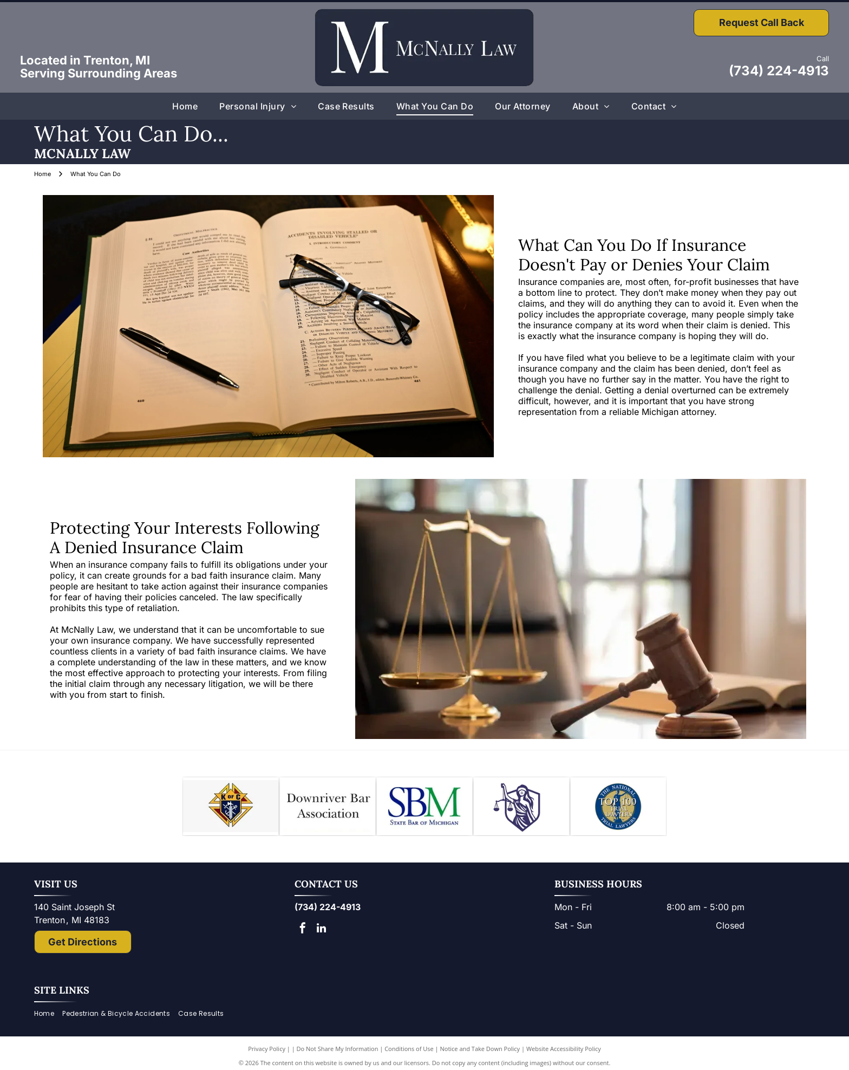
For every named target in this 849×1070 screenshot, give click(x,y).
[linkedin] (322, 936)
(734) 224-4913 (779, 71)
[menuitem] (184, 106)
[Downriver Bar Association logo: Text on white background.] (327, 809)
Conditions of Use (409, 1056)
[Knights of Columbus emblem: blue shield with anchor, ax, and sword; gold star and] (230, 809)
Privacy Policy (266, 1056)
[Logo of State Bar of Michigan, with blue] (424, 809)
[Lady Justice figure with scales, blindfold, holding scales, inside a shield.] (521, 809)
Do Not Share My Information (337, 1056)
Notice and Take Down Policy (480, 1056)
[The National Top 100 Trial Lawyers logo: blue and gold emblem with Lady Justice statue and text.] (618, 809)
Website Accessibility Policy (563, 1056)
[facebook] (303, 936)
